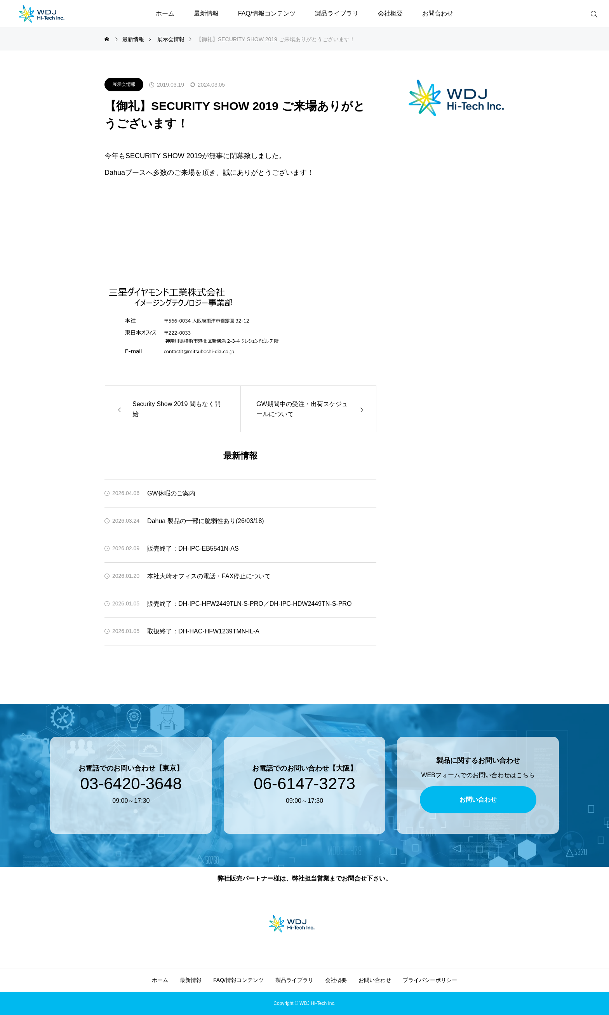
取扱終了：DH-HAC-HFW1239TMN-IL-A (203, 631)
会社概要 (390, 13)
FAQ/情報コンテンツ (267, 13)
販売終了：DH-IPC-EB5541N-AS (193, 548)
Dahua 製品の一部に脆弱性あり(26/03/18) (205, 521)
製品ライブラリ (336, 13)
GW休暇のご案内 (171, 493)
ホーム (165, 13)
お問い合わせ (374, 980)
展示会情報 (124, 84)
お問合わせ (437, 13)
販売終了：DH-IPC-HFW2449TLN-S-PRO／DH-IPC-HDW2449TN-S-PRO (249, 603)
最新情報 (206, 13)
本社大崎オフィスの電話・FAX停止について (209, 576)
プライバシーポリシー (430, 980)
